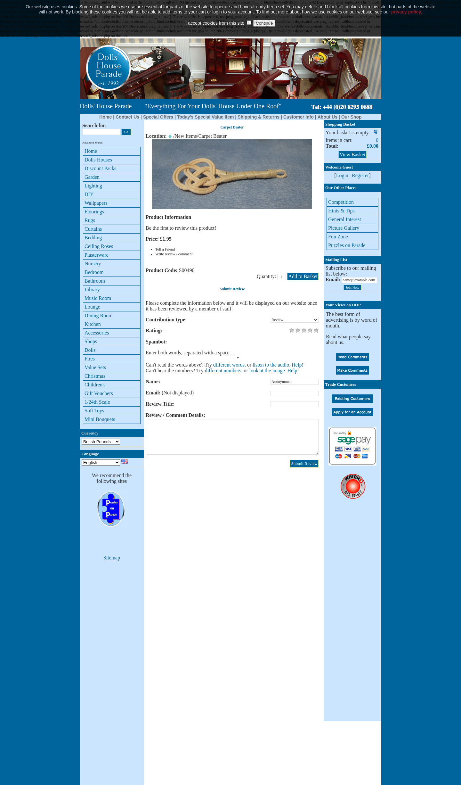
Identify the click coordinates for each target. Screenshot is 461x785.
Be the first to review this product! (181, 228)
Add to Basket (303, 276)
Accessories (97, 332)
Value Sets (95, 367)
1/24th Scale (97, 402)
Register (360, 175)
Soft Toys (94, 410)
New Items (185, 136)
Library (92, 289)
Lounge (92, 307)
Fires (90, 358)
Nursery (93, 263)
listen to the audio (271, 365)
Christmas (95, 376)
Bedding (93, 237)
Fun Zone (338, 236)
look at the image (267, 370)
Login (342, 175)
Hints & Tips (341, 210)
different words (229, 365)
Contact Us (127, 117)
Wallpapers (96, 203)
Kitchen (93, 324)
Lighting (93, 185)
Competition (341, 202)
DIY (89, 194)
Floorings (94, 211)
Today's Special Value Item (205, 117)
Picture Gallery (343, 228)
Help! (297, 365)
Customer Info (298, 117)
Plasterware (97, 255)
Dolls (90, 350)
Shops (91, 341)
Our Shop (351, 117)
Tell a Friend (165, 249)
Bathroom (95, 281)
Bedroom (94, 272)
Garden (92, 177)
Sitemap (111, 557)
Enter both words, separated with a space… (190, 352)
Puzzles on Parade (346, 245)
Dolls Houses (98, 159)
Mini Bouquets (100, 419)
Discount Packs (100, 168)
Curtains (93, 229)
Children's (95, 384)
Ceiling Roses (99, 246)
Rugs (90, 220)
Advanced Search (92, 142)
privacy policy (406, 2)
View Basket (352, 154)
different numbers (223, 370)
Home (105, 117)
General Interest (344, 219)
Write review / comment (173, 254)
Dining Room (99, 315)
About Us (327, 117)
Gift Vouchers (99, 393)
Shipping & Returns (258, 117)
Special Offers (158, 117)
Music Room (98, 298)
